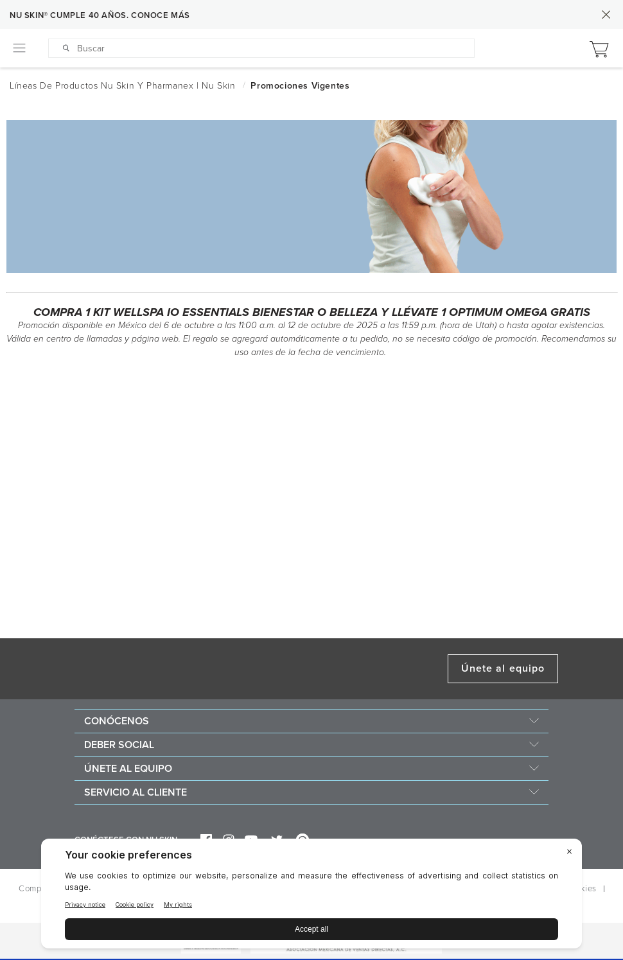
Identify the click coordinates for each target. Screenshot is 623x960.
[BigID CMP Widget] (311, 896)
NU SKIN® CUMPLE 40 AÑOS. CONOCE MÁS (100, 15)
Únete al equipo (503, 668)
